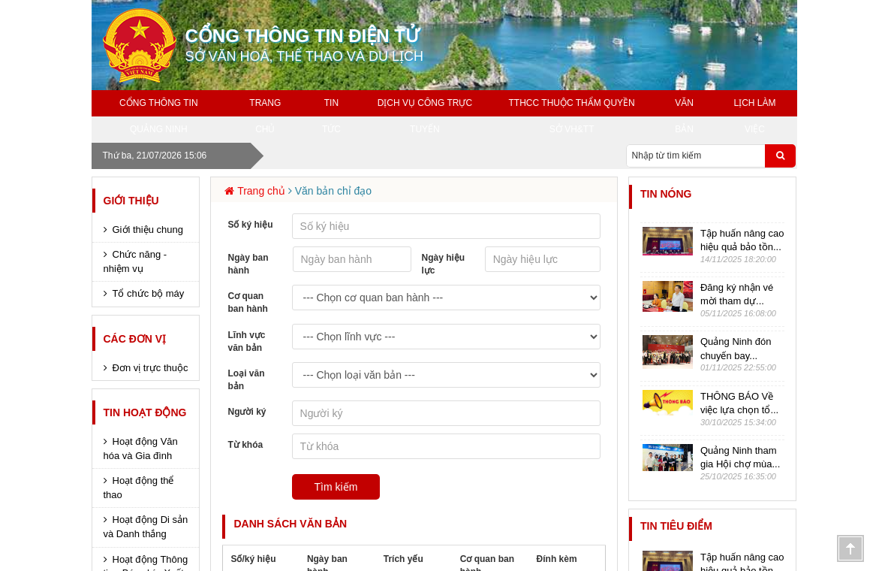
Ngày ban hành (247, 264)
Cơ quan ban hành (247, 302)
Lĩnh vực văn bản (246, 341)
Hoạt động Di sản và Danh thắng (146, 526)
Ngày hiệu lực (443, 264)
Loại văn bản (245, 379)
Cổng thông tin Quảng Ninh (158, 116)
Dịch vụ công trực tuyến (425, 116)
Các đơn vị (135, 339)
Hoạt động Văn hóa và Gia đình (141, 448)
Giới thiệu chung (148, 229)
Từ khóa (245, 445)
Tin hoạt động (145, 412)
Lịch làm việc (755, 116)
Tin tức (331, 116)
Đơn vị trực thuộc (150, 367)
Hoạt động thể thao (139, 487)
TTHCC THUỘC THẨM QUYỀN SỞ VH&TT (572, 116)
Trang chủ (265, 116)
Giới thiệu (131, 201)
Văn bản (684, 116)
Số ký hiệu (249, 224)
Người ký (246, 411)
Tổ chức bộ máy (149, 293)
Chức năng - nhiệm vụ (135, 261)
